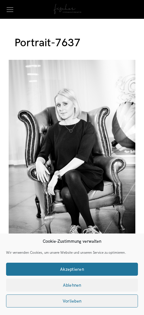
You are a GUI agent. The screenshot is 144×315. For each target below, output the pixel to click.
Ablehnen (72, 285)
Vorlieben (72, 301)
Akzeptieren (72, 269)
